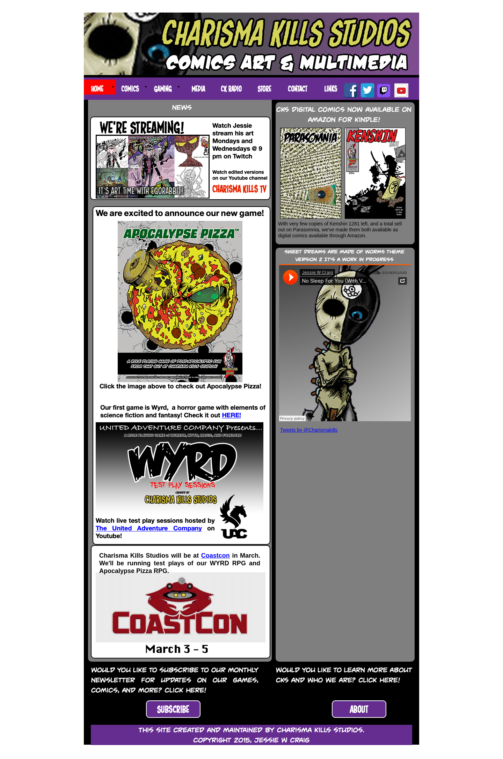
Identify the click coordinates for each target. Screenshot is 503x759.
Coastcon (215, 555)
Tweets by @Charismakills (308, 430)
